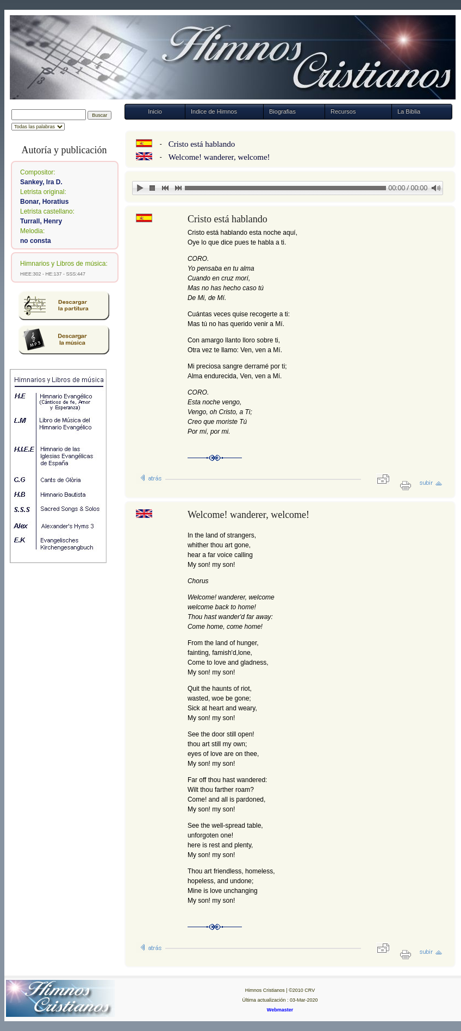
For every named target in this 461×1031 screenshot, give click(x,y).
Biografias (282, 111)
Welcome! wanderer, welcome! (219, 157)
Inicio (155, 111)
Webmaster (280, 1010)
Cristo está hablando (202, 144)
